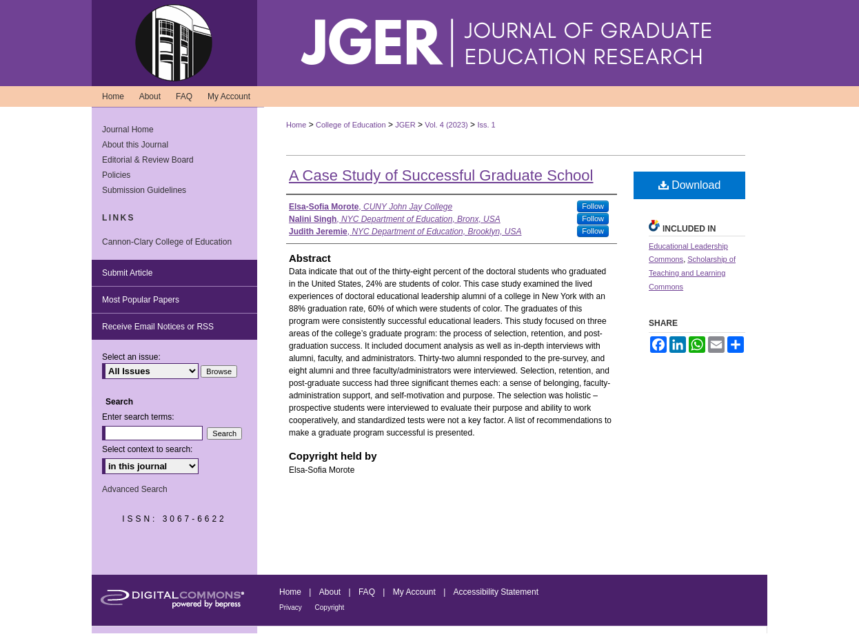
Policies (116, 175)
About (331, 592)
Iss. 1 (486, 125)
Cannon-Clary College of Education (167, 242)
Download (689, 185)
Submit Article (127, 273)
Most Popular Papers (140, 300)
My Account (415, 592)
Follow (593, 206)
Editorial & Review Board (148, 160)
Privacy (291, 607)
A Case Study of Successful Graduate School (441, 175)
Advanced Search (135, 489)
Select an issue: (131, 357)
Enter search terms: (138, 417)
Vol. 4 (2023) (446, 125)
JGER (405, 125)
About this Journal (135, 145)
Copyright (330, 607)
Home (296, 125)
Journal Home (128, 129)
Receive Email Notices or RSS (158, 326)
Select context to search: (147, 449)
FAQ (367, 592)
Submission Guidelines (144, 190)
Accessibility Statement (496, 592)
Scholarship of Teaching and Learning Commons (692, 273)
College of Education (351, 125)
